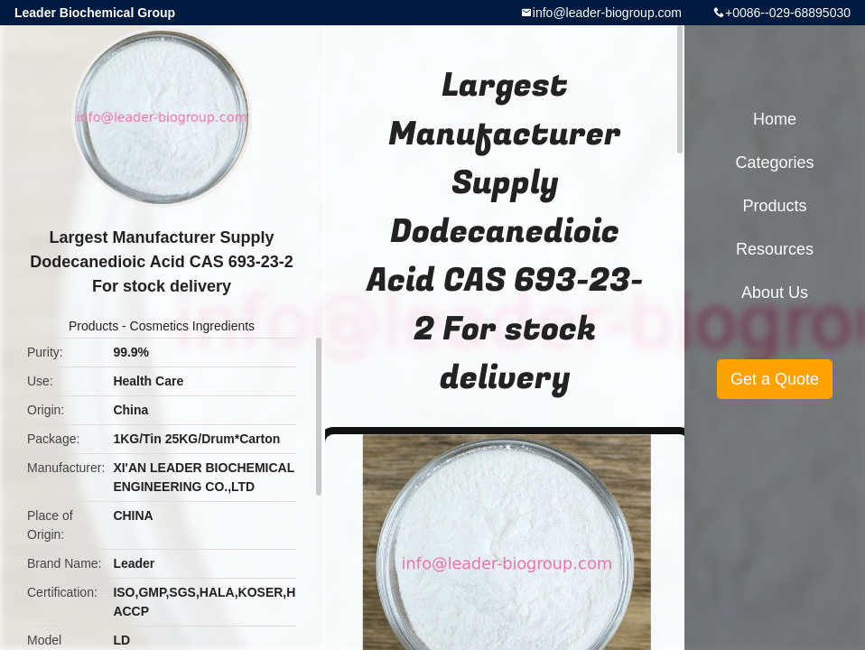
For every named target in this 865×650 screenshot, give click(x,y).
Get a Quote (774, 379)
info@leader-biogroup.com (607, 12)
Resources (775, 249)
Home (774, 119)
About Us (774, 292)
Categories (774, 162)
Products (93, 326)
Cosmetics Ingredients (193, 326)
